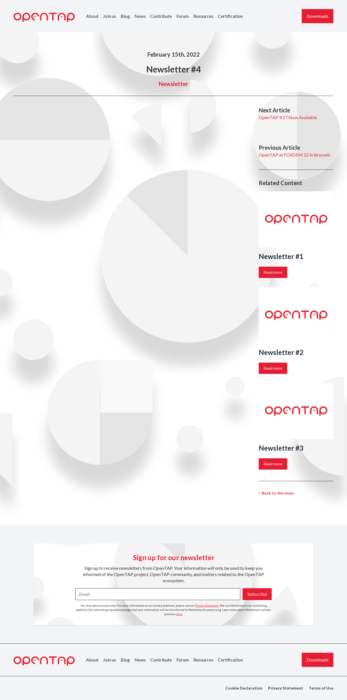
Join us (109, 16)
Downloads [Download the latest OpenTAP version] (318, 16)
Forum (182, 16)
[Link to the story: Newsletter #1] (296, 219)
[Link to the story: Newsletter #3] (296, 411)
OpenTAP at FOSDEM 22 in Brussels (294, 154)
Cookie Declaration (243, 688)
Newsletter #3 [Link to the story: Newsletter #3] (281, 448)
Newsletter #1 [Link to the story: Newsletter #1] (281, 256)
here (179, 614)
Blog (125, 16)
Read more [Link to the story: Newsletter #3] (273, 463)
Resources (203, 16)
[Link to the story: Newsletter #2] (296, 315)
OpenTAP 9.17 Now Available (288, 117)
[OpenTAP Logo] (44, 17)
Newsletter (173, 83)
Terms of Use (321, 688)
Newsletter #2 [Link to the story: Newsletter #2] (281, 352)
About (92, 16)
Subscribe (257, 594)
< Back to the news (276, 493)
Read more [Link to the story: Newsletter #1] (273, 272)
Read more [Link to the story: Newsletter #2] (273, 368)
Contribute (161, 16)
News (140, 16)
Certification (230, 16)
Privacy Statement (207, 605)
